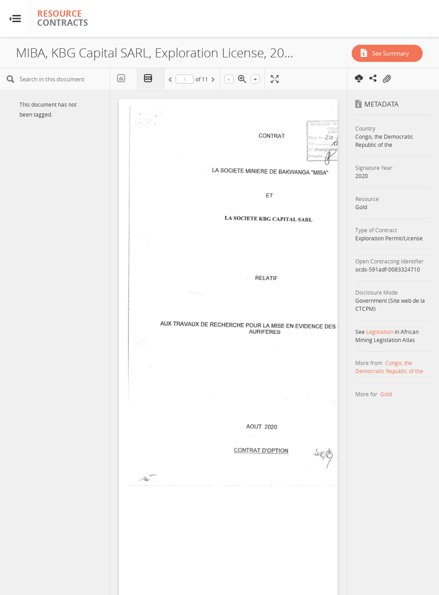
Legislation (379, 331)
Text (123, 78)
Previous (171, 80)
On (386, 79)
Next (212, 80)
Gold (386, 394)
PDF (150, 78)
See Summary (390, 53)
